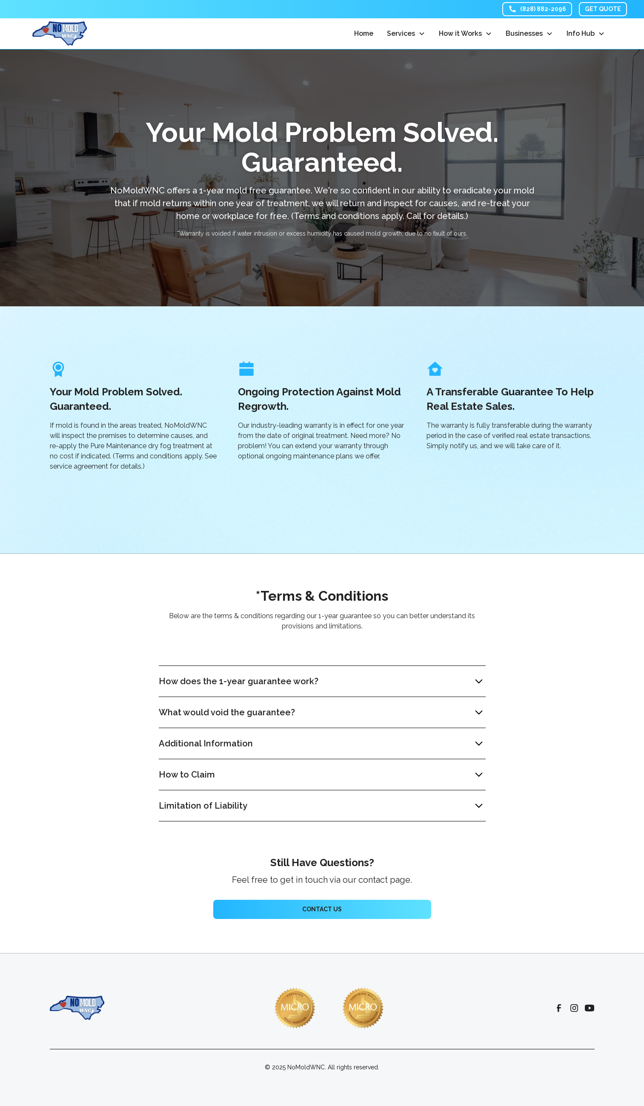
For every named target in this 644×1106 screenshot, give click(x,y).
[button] (406, 33)
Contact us (322, 909)
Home (363, 33)
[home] (59, 33)
